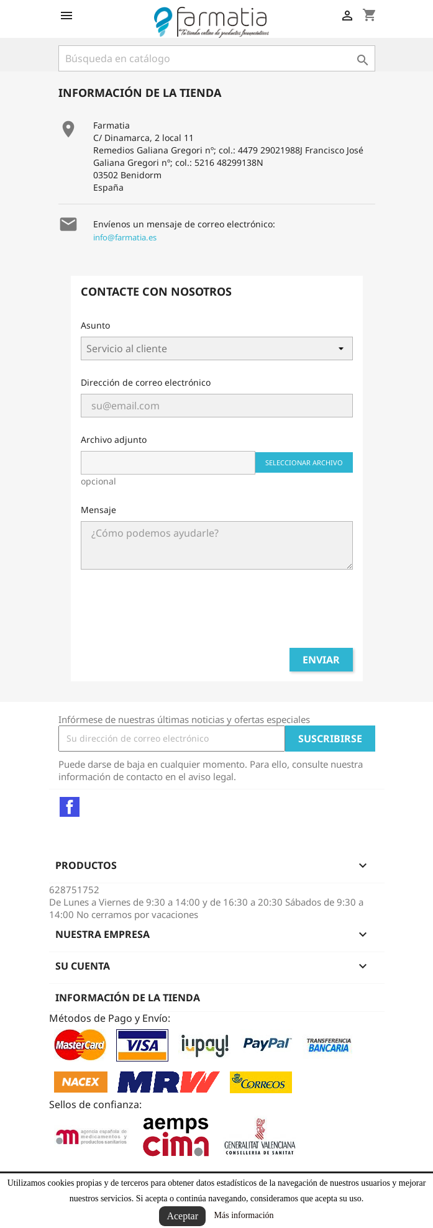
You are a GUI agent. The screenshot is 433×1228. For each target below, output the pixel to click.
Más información (244, 1215)
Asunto (95, 325)
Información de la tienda (127, 997)
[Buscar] (216, 58)
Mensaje (98, 510)
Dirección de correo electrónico (146, 382)
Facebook (70, 807)
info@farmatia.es (125, 237)
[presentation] (216, 613)
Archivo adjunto (114, 439)
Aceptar (182, 1216)
